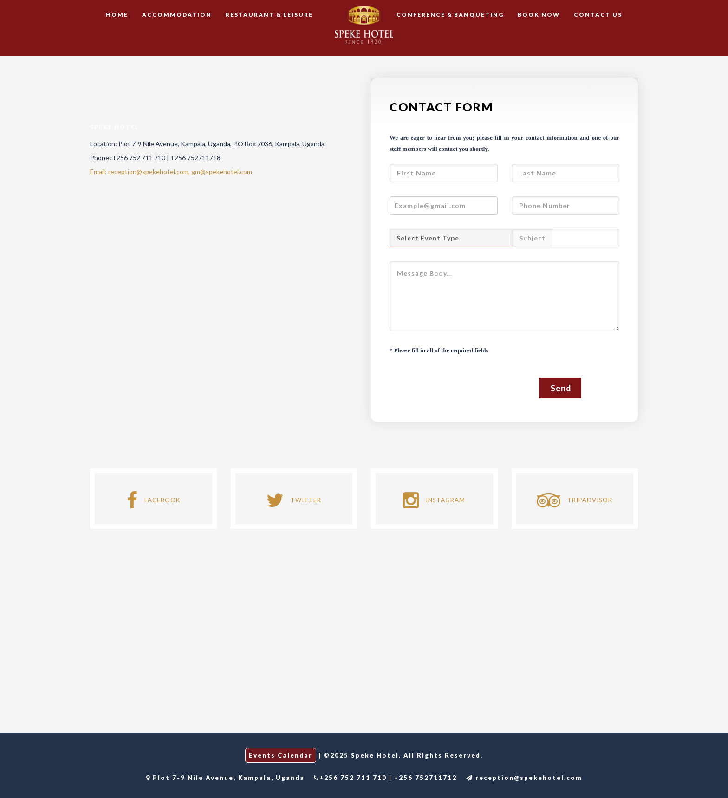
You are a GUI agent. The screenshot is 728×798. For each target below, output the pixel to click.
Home (117, 14)
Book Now (539, 14)
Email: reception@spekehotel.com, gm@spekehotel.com (171, 171)
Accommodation (177, 14)
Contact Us (598, 14)
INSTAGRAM (434, 500)
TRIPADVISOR (574, 500)
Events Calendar (280, 755)
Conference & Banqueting (450, 14)
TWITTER (293, 500)
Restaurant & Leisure (269, 14)
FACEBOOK (153, 500)
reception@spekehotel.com (524, 777)
